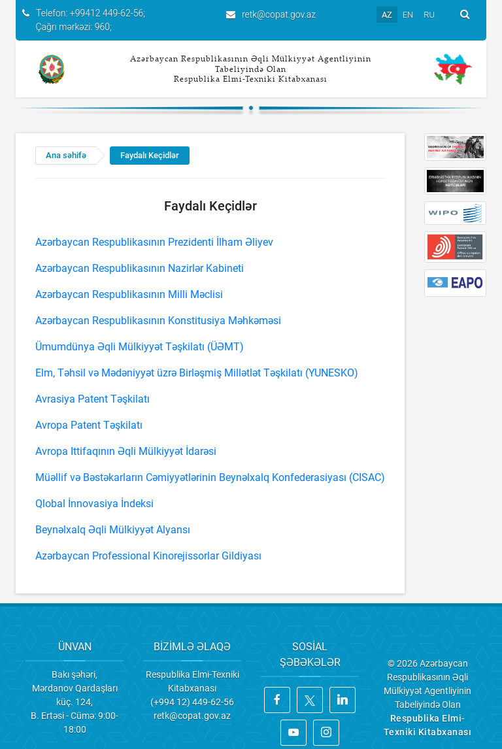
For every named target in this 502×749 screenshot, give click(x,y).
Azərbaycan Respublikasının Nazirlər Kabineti (139, 268)
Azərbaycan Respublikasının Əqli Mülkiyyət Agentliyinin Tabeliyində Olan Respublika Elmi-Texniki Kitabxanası (250, 68)
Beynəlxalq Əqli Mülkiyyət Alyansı (112, 530)
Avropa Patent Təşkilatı (88, 425)
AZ (387, 15)
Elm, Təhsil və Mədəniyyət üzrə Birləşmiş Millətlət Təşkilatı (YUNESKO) (196, 373)
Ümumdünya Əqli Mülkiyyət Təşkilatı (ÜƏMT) (139, 347)
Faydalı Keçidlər (149, 155)
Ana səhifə (66, 155)
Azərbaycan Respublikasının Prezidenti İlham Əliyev (154, 242)
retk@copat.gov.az (279, 14)
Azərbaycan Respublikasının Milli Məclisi (129, 294)
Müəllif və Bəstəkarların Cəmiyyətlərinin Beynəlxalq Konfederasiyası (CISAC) (210, 477)
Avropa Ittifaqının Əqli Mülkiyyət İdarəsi (125, 451)
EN (408, 15)
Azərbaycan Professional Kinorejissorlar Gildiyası (148, 556)
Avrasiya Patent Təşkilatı (92, 399)
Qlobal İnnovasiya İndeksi (94, 503)
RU (429, 15)
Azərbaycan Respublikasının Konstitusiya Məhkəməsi (158, 320)
